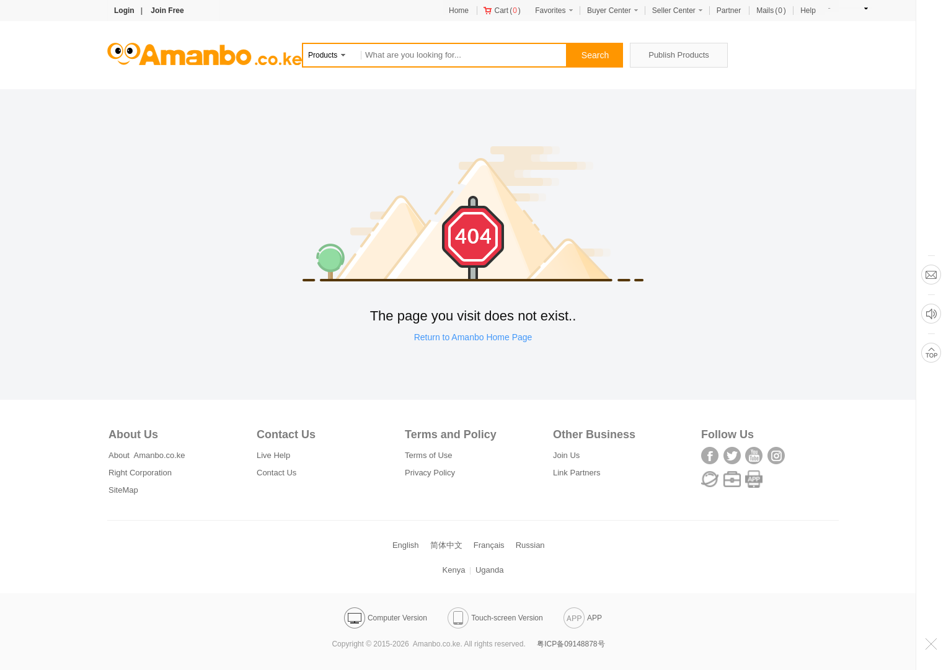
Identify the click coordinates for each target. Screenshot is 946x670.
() (502, 10)
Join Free (167, 10)
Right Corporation (140, 472)
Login (124, 10)
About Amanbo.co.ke (146, 455)
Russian (530, 545)
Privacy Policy (430, 472)
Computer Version (385, 618)
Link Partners (577, 472)
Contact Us (276, 472)
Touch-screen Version (495, 618)
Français (489, 545)
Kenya (454, 570)
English (405, 545)
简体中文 (446, 545)
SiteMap (123, 490)
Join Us (566, 455)
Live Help (273, 455)
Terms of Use (429, 455)
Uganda (489, 570)
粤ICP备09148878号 (570, 644)
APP (583, 618)
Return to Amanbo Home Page (473, 337)
